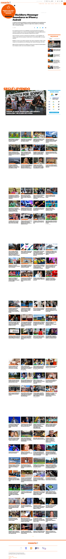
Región (49, 3)
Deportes (56, 3)
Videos (62, 3)
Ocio (59, 3)
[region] (33, 8)
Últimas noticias (41, 3)
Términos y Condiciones (13, 557)
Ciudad (46, 3)
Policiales (52, 3)
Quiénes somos (11, 556)
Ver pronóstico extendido (54, 112)
